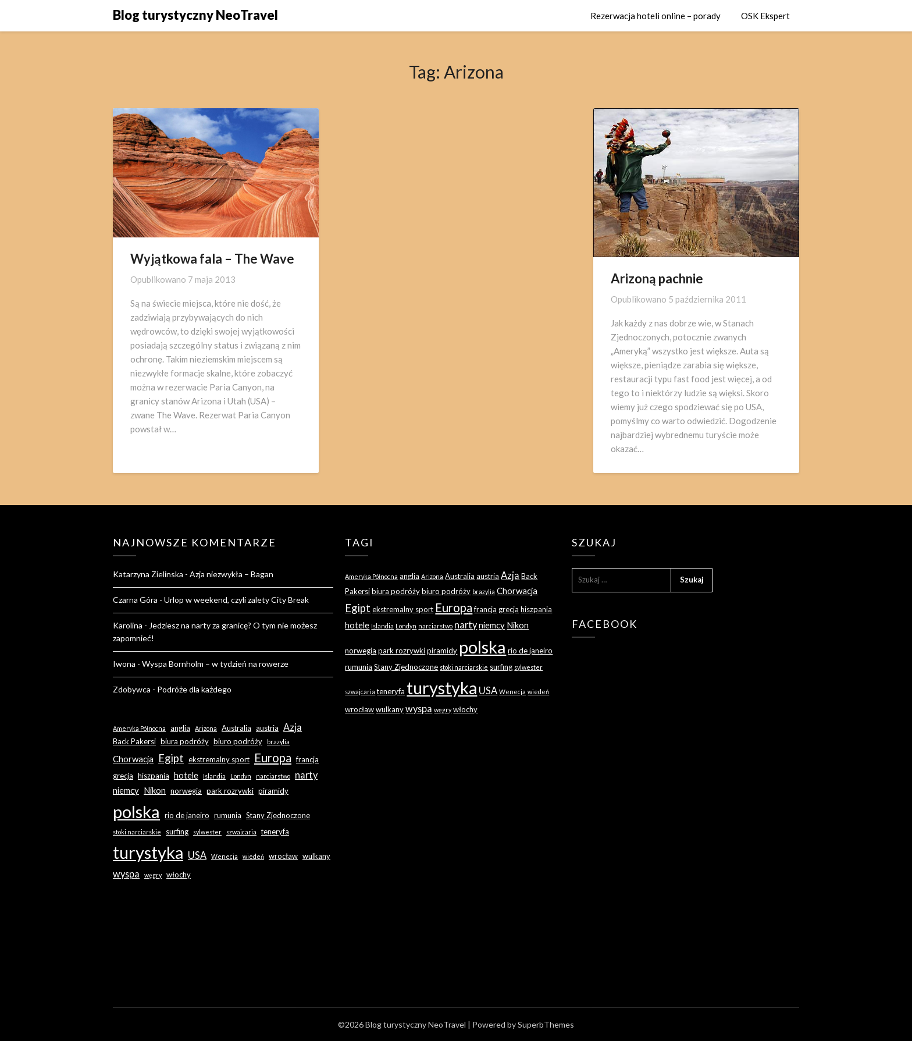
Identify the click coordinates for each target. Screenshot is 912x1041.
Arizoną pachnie (657, 278)
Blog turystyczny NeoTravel (195, 15)
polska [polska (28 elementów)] (136, 811)
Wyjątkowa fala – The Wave (212, 259)
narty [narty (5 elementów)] (306, 774)
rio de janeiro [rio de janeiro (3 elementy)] (187, 815)
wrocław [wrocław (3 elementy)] (283, 856)
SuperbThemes (546, 1024)
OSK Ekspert (765, 15)
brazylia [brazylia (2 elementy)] (278, 741)
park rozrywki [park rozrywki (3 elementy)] (230, 790)
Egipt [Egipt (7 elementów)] (171, 758)
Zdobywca (132, 689)
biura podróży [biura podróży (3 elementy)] (185, 741)
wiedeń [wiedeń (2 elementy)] (253, 856)
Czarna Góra (135, 600)
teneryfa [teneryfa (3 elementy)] (275, 831)
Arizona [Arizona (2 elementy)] (206, 728)
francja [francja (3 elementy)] (307, 759)
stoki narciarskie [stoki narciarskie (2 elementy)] (137, 832)
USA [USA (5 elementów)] (197, 855)
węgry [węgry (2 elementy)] (153, 875)
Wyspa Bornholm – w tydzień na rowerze (215, 664)
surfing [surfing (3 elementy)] (177, 831)
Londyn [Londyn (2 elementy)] (240, 776)
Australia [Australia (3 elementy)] (236, 728)
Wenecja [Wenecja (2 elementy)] (224, 856)
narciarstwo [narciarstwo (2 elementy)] (273, 776)
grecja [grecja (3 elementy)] (123, 775)
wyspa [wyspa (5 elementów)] (126, 873)
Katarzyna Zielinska (148, 574)
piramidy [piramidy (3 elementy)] (273, 790)
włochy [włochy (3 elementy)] (178, 874)
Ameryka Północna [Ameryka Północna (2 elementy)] (139, 728)
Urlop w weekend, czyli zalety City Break (236, 600)
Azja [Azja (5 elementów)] (292, 727)
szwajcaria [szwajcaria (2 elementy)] (241, 832)
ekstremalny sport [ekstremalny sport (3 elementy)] (219, 759)
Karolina (127, 625)
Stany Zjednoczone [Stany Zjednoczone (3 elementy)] (278, 815)
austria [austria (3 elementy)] (267, 728)
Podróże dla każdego (194, 689)
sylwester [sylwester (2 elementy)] (207, 832)
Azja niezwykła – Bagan (231, 574)
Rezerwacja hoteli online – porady (655, 15)
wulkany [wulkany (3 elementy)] (316, 856)
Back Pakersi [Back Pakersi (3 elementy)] (134, 741)
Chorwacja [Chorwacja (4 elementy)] (133, 759)
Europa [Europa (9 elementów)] (272, 758)
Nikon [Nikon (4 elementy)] (155, 790)
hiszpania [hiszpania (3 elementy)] (153, 775)
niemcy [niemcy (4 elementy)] (126, 790)
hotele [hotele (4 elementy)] (186, 775)
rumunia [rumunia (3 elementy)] (227, 815)
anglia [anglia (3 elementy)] (180, 728)
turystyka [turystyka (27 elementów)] (148, 852)
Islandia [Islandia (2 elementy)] (214, 776)
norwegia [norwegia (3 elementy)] (186, 790)
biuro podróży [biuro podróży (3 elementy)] (237, 741)
